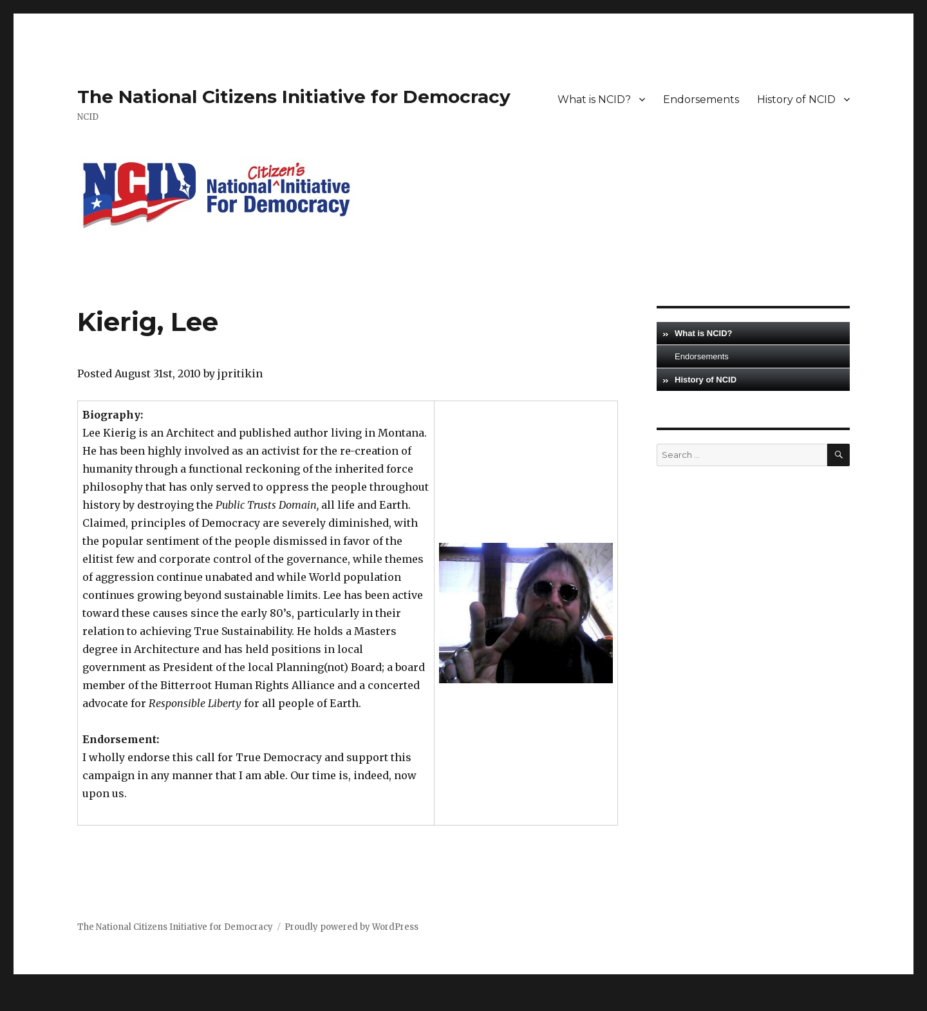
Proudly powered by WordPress (351, 926)
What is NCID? (594, 99)
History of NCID (796, 99)
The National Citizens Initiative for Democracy (293, 97)
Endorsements (701, 99)
